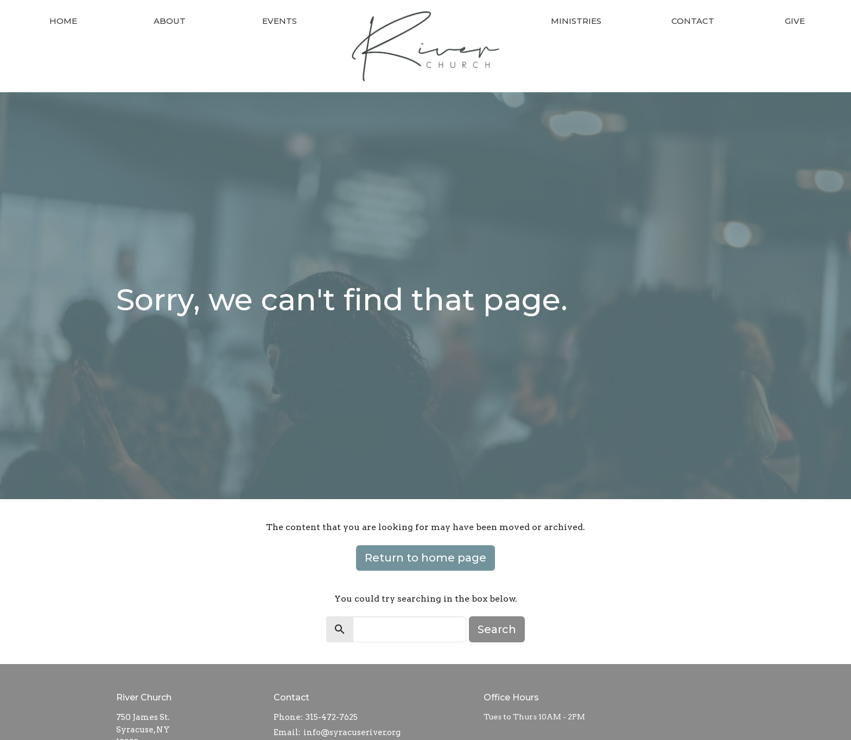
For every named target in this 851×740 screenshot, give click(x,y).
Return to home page (425, 557)
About (170, 21)
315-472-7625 (332, 717)
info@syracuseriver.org (352, 732)
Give (795, 21)
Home (63, 21)
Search (497, 629)
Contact (692, 21)
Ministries (576, 21)
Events (279, 21)
